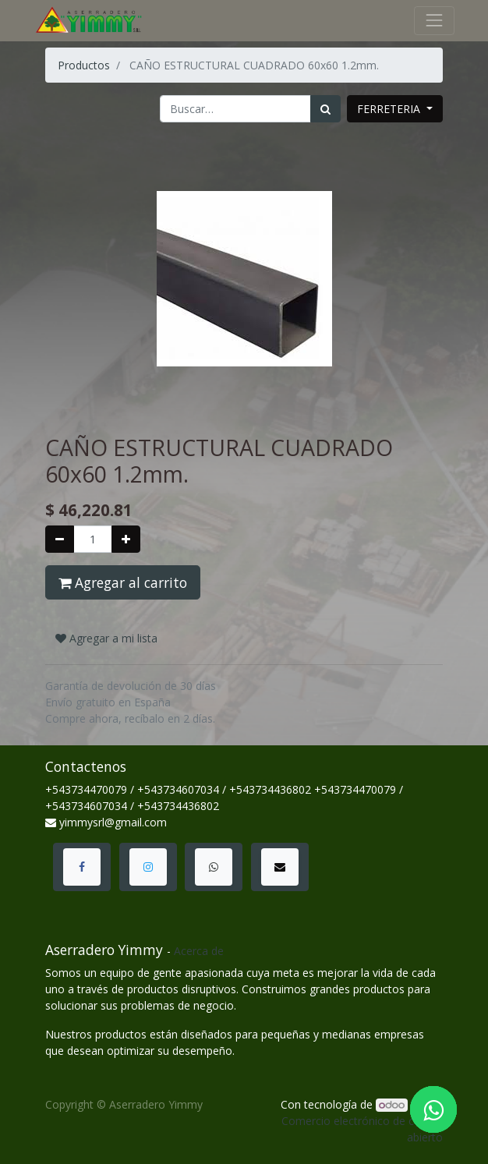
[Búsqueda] (325, 108)
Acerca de (199, 950)
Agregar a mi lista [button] (106, 638)
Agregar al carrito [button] (122, 582)
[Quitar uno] (59, 539)
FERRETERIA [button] (390, 108)
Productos (84, 65)
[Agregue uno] (125, 539)
